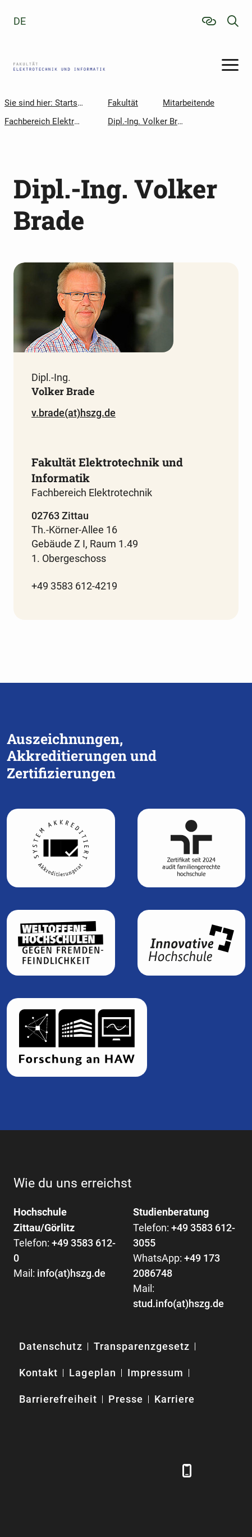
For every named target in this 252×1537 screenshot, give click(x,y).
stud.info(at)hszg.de (178, 1303)
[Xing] (79, 1470)
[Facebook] (23, 1470)
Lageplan (92, 1373)
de (19, 21)
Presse (125, 1399)
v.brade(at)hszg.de (73, 413)
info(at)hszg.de (71, 1273)
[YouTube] (107, 1470)
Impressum (155, 1373)
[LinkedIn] (51, 1470)
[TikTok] (163, 1470)
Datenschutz (51, 1346)
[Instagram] (135, 1470)
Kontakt (38, 1373)
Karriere (174, 1399)
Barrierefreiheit (58, 1399)
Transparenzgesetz (142, 1346)
